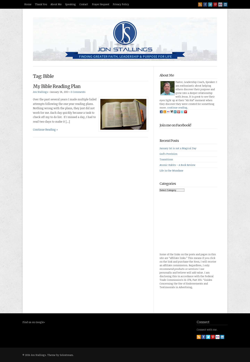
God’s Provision (168, 153)
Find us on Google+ (34, 322)
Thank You (41, 4)
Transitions (166, 159)
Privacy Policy (121, 4)
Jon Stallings (40, 92)
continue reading (177, 107)
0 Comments (78, 92)
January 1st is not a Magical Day (178, 148)
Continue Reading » (45, 129)
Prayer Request (100, 4)
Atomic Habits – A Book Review (177, 165)
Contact (84, 4)
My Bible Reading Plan (57, 86)
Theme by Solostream (60, 355)
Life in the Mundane (171, 170)
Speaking (70, 4)
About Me (56, 4)
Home (27, 4)
